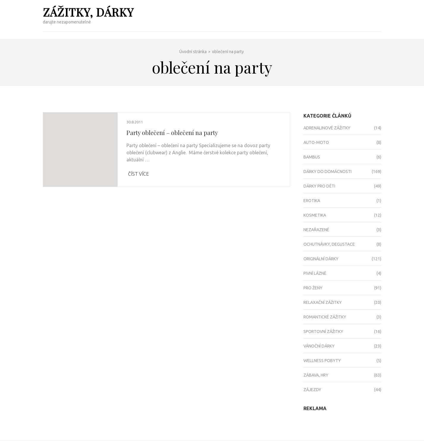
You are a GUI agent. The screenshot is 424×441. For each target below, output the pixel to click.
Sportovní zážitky (323, 331)
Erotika (311, 200)
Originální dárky (320, 258)
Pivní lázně (314, 273)
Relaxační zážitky (322, 302)
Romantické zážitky (324, 317)
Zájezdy (312, 389)
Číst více (138, 174)
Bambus (311, 157)
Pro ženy (312, 287)
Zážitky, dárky (88, 12)
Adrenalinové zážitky (326, 128)
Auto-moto (316, 142)
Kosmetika (314, 215)
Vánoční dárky (319, 346)
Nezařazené (316, 229)
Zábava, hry (315, 375)
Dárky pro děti (319, 186)
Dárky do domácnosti (327, 171)
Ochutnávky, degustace (329, 244)
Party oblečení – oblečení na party (172, 133)
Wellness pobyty (322, 360)
